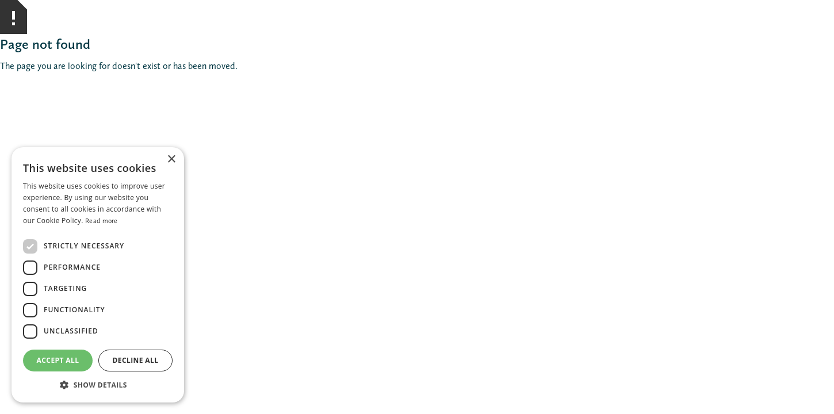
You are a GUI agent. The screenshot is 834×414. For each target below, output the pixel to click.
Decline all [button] (136, 360)
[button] (98, 385)
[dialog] (98, 274)
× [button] (171, 159)
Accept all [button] (58, 360)
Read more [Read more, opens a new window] (101, 221)
